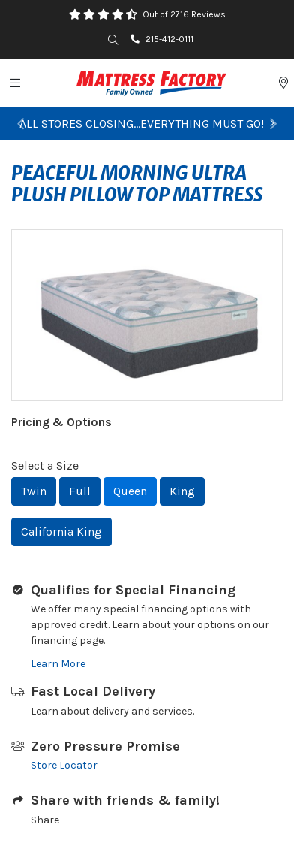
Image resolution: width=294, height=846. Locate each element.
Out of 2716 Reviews (184, 14)
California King (61, 531)
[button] (20, 124)
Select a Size (45, 465)
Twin (33, 491)
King (182, 491)
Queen (130, 491)
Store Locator (64, 765)
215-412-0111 (162, 39)
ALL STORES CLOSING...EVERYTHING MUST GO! (147, 123)
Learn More (58, 663)
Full (80, 491)
